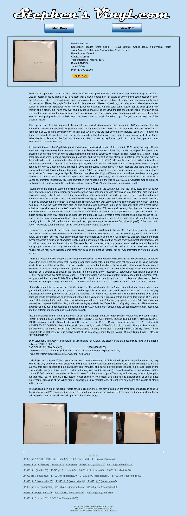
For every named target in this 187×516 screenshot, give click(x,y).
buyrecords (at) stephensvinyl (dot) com (99, 508)
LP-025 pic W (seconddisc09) (38, 492)
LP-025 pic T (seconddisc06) (37, 487)
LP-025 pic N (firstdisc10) (64, 476)
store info (89, 510)
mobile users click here (77, 510)
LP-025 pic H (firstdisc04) (120, 464)
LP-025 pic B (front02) (56, 459)
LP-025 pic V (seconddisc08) (102, 487)
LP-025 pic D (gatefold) (104, 459)
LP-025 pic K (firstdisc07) (91, 470)
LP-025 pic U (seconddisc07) (70, 487)
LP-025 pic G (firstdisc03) (92, 464)
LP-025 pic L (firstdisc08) (118, 470)
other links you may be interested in (105, 510)
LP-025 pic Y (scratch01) (100, 492)
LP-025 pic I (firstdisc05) (35, 470)
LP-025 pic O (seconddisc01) (94, 476)
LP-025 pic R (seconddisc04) (70, 481)
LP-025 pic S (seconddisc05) (102, 481)
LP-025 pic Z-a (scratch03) (64, 498)
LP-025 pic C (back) (80, 459)
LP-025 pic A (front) (33, 459)
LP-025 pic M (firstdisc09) (36, 476)
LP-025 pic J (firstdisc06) (63, 470)
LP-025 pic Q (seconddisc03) (38, 481)
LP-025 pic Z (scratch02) (35, 498)
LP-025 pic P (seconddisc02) (127, 476)
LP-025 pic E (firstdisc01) (36, 464)
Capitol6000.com (109, 173)
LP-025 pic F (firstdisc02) (64, 464)
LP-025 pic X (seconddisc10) (70, 492)
